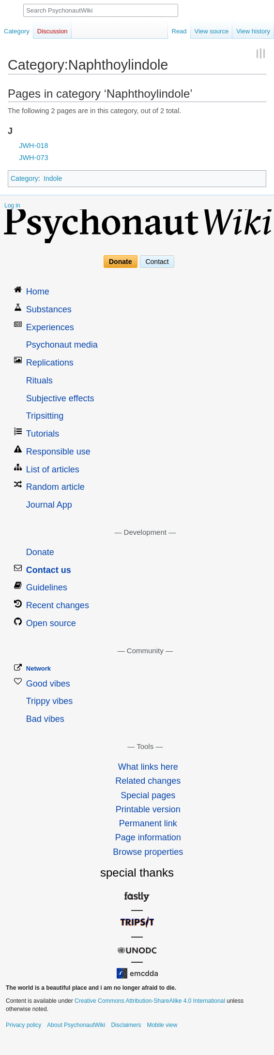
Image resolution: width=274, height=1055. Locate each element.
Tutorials (42, 434)
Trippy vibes (49, 701)
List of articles (52, 469)
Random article (55, 487)
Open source (51, 623)
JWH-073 (33, 157)
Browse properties (148, 852)
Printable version (148, 809)
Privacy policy (23, 1025)
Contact (156, 261)
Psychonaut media (62, 345)
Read (179, 31)
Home (37, 291)
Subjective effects (60, 398)
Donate (120, 261)
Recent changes (57, 605)
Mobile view (162, 1025)
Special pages (148, 795)
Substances (49, 309)
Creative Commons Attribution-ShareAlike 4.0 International (150, 1000)
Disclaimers (126, 1025)
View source (212, 31)
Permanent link (148, 823)
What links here (148, 767)
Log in (12, 205)
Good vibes (48, 684)
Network (38, 668)
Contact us (48, 570)
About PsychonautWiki (76, 1025)
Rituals (39, 380)
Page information (148, 837)
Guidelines (46, 587)
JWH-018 (33, 145)
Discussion (52, 31)
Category (24, 178)
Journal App (49, 505)
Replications (50, 362)
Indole (53, 178)
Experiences (50, 327)
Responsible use (58, 451)
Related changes (148, 781)
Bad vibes (45, 719)
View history (253, 31)
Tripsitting (44, 416)
